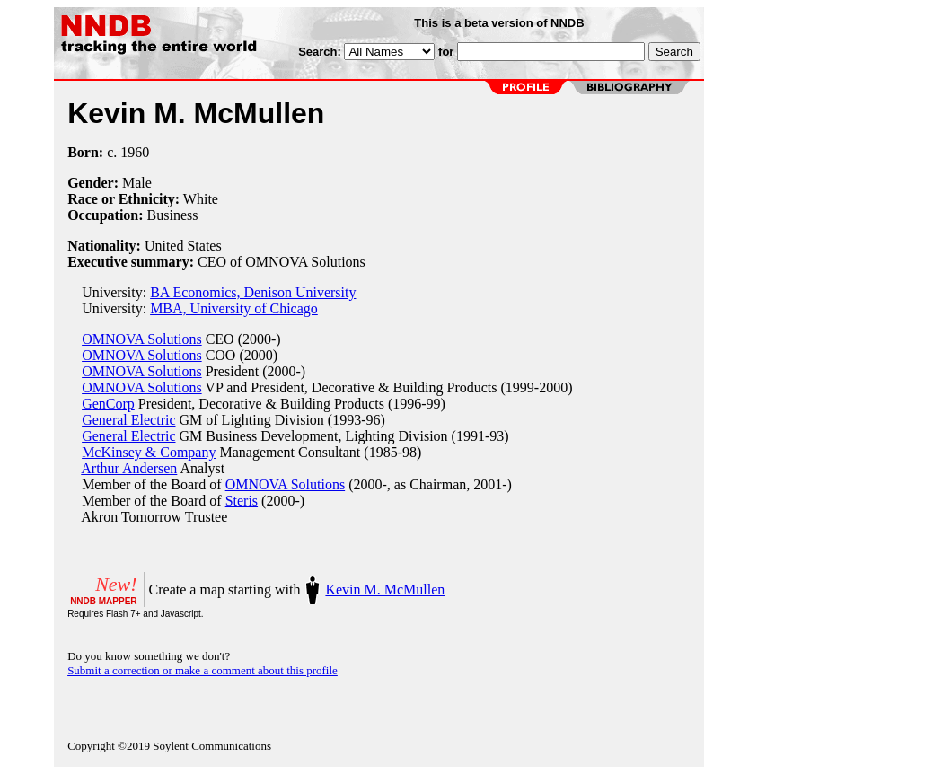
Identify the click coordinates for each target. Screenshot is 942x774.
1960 (134, 152)
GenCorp (108, 403)
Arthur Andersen (129, 468)
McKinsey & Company (149, 452)
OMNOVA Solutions (142, 339)
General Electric (128, 419)
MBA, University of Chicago (234, 308)
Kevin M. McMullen (385, 589)
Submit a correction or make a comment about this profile (202, 670)
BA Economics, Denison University (253, 292)
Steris (241, 500)
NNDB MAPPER (103, 601)
